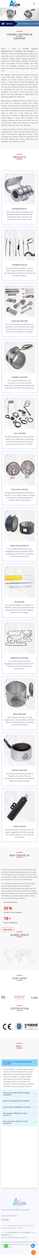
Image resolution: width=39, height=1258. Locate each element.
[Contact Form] (19, 1157)
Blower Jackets (19, 209)
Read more (7, 929)
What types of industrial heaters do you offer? (17, 1063)
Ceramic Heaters (19, 377)
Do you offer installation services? (17, 1107)
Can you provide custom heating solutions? (16, 1094)
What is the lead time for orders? (16, 1101)
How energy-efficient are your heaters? (15, 1114)
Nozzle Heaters (19, 770)
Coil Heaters (19, 433)
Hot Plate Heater (19, 489)
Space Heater (19, 826)
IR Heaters (19, 602)
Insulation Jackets (19, 545)
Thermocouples (19, 265)
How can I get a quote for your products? (15, 1122)
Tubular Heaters (19, 321)
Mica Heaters (19, 714)
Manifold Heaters (19, 658)
